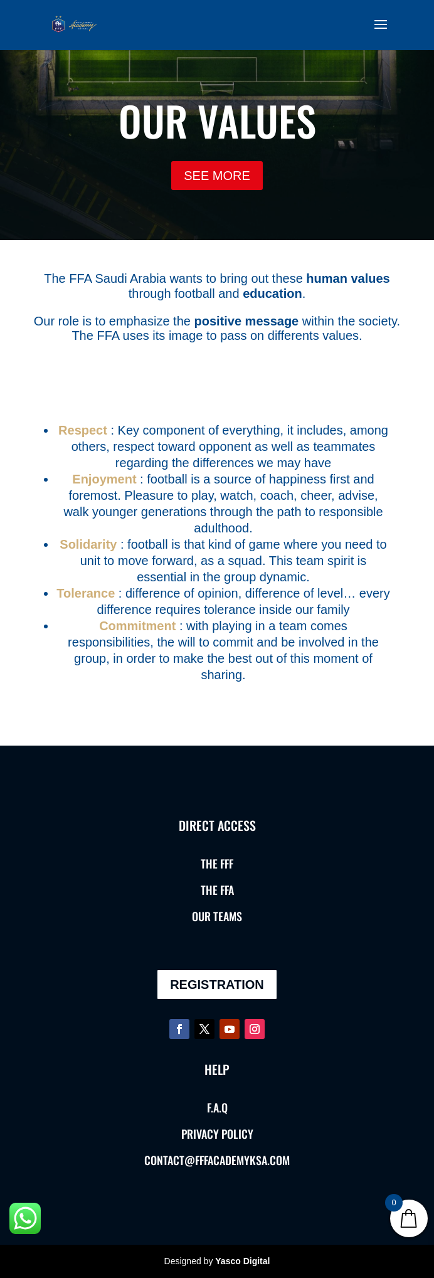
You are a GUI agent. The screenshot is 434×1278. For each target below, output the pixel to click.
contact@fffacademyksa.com (217, 1160)
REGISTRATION (217, 984)
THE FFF (217, 863)
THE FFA (217, 890)
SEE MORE (217, 175)
